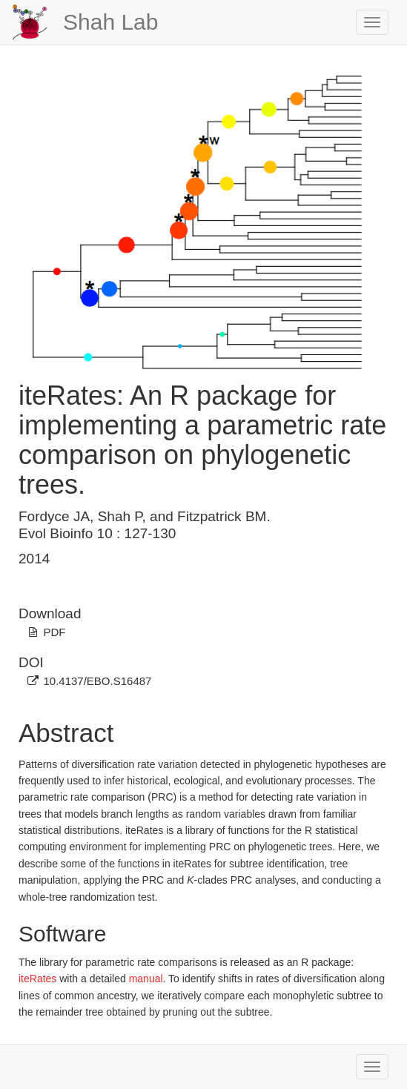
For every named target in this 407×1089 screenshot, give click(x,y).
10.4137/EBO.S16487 (97, 681)
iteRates (37, 978)
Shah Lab (110, 22)
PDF (54, 632)
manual (146, 978)
